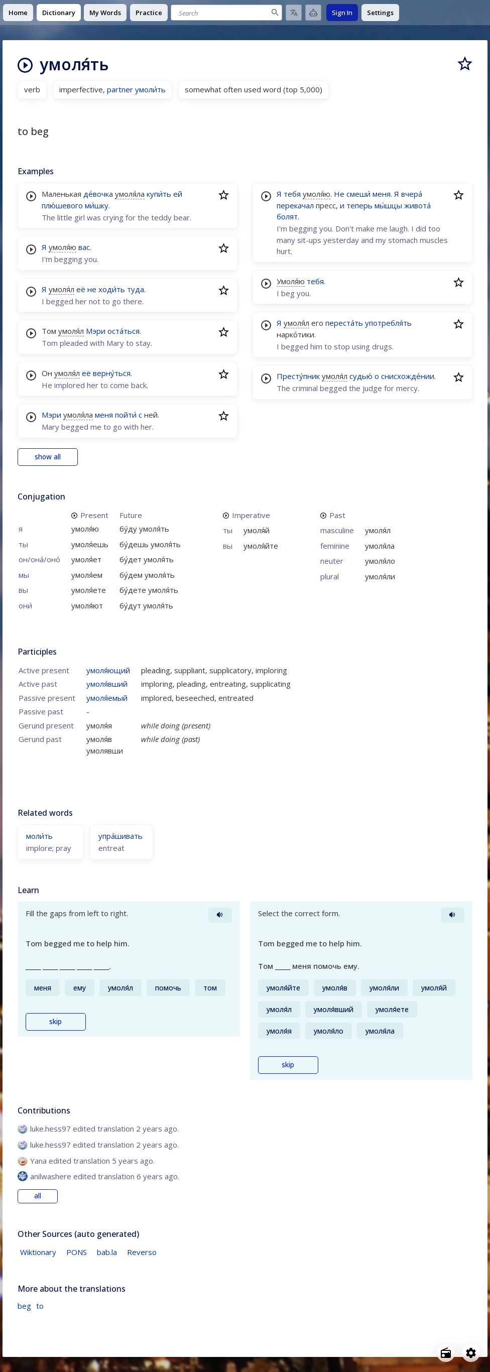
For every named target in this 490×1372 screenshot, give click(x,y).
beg (24, 1306)
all (37, 1195)
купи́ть (159, 194)
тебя (292, 194)
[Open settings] (471, 1353)
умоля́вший (107, 684)
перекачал (295, 205)
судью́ (361, 376)
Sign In (342, 12)
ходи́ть (111, 289)
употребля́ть (388, 323)
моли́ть (39, 836)
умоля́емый (107, 698)
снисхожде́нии (407, 376)
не (91, 289)
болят (287, 216)
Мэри (95, 331)
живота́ (417, 205)
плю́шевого (62, 205)
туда (135, 289)
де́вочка (98, 194)
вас (84, 247)
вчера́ (411, 194)
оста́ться (123, 331)
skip (55, 1021)
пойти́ (126, 415)
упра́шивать (120, 836)
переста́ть (344, 323)
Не (339, 194)
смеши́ (358, 194)
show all (48, 456)
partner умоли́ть (136, 89)
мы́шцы (388, 205)
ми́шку (96, 205)
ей (177, 194)
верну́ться (112, 373)
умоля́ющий (108, 670)
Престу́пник (298, 376)
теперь (359, 205)
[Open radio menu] (446, 1353)
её (80, 289)
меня (104, 415)
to (40, 1306)
